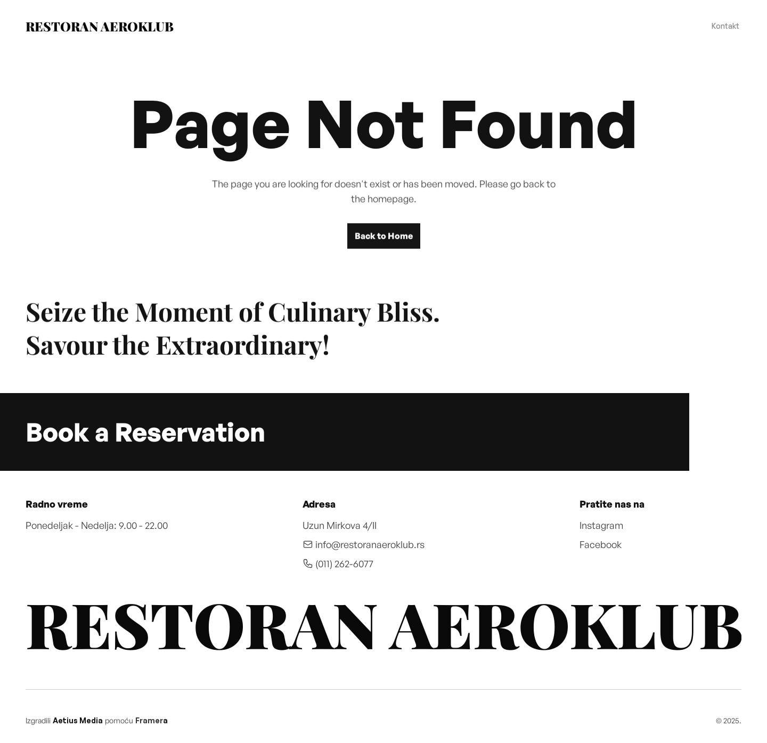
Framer (149, 720)
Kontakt (725, 25)
